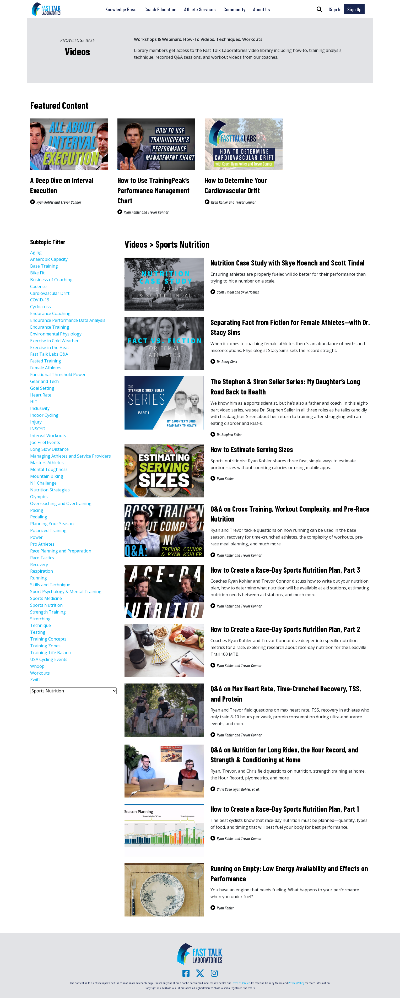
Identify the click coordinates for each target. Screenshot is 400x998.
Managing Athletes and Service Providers (70, 456)
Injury (36, 422)
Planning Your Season (52, 524)
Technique (40, 625)
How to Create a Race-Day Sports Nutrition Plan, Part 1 (284, 808)
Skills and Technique (50, 585)
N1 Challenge (43, 483)
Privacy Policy (296, 983)
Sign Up (354, 9)
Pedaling (38, 517)
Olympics (39, 497)
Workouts (40, 673)
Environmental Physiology (56, 334)
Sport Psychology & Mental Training (65, 591)
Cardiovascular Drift (49, 293)
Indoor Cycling (44, 415)
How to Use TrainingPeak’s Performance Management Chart (153, 190)
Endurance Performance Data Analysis (67, 320)
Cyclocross (40, 307)
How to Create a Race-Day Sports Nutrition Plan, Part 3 (285, 569)
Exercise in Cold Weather (54, 341)
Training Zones (45, 646)
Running (38, 578)
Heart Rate (40, 395)
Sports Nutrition (46, 605)
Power (36, 537)
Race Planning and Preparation (60, 551)
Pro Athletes (42, 544)
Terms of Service (240, 983)
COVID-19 (39, 300)
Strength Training (48, 612)
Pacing (36, 510)
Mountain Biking (46, 476)
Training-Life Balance (51, 652)
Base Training (44, 266)
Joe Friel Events (45, 442)
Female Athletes (45, 368)
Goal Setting (42, 388)
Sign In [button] (335, 9)
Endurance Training (49, 327)
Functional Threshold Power (58, 374)
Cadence (38, 286)
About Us (261, 9)
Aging (36, 252)
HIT (33, 402)
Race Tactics (42, 558)
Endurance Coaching (50, 313)
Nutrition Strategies (50, 490)
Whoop (37, 666)
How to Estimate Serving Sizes (251, 449)
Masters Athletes (47, 462)
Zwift (35, 679)
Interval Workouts (48, 435)
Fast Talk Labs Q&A (49, 354)
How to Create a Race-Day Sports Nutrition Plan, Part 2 (285, 629)
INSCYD (37, 429)
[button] (319, 9)
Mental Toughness (49, 469)
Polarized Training (48, 530)
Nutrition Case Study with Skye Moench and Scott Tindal (287, 262)
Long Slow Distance (49, 449)
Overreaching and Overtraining (60, 503)
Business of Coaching (51, 280)
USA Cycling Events (48, 659)
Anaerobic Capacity (49, 259)
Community (234, 9)
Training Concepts (48, 639)
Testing (37, 632)
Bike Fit (37, 273)
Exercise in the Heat (49, 347)
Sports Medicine (46, 598)
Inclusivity (40, 408)
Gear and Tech (44, 381)
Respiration (41, 571)
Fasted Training (45, 361)
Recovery (39, 564)
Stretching (40, 619)
